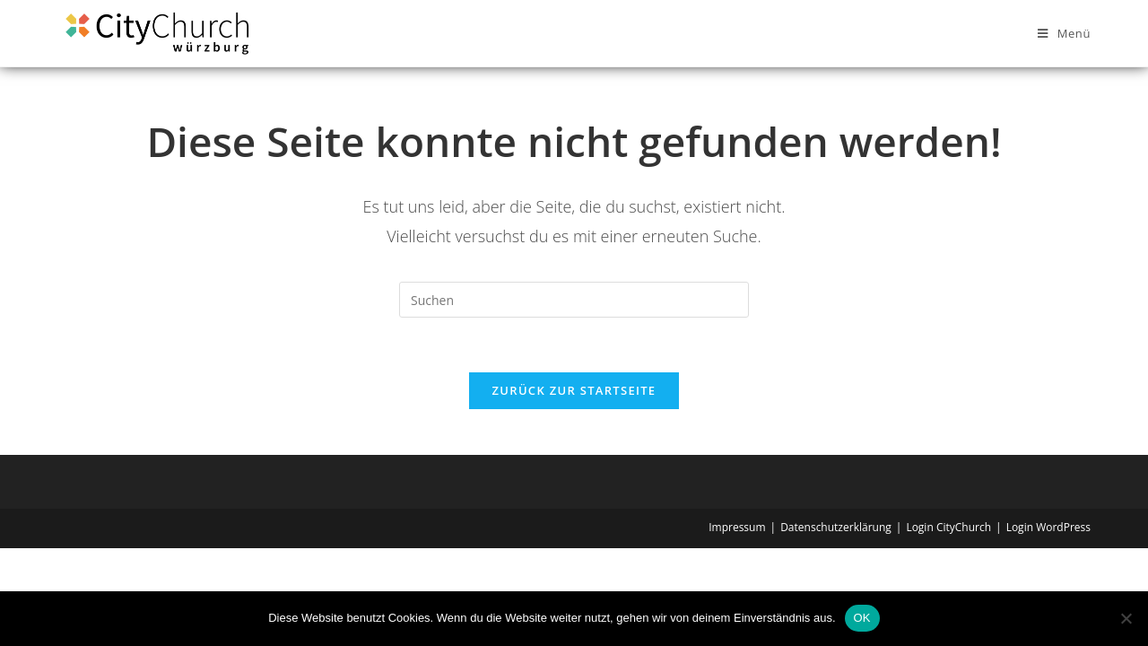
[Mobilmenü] (1064, 33)
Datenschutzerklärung (835, 527)
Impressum (737, 527)
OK (862, 617)
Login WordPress (1048, 527)
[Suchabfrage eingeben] (574, 300)
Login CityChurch (948, 527)
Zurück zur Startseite (574, 390)
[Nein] (1126, 618)
